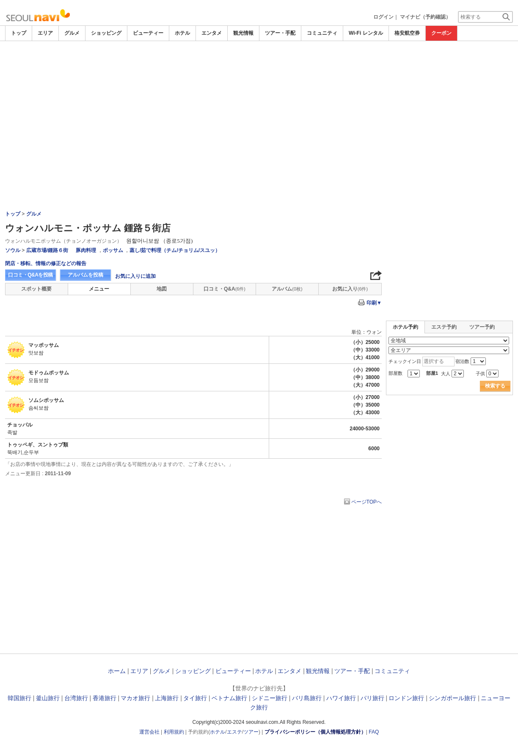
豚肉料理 (86, 250)
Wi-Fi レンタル (366, 33)
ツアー (251, 732)
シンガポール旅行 (452, 698)
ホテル (182, 33)
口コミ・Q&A (224, 289)
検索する (495, 386)
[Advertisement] (259, 104)
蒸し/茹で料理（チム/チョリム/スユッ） (175, 250)
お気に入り (350, 289)
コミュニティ (322, 33)
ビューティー (148, 33)
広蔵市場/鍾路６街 (47, 250)
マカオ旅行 (135, 698)
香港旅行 (104, 698)
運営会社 (149, 732)
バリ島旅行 (307, 698)
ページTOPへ (366, 502)
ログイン (383, 17)
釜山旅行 (48, 698)
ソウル (12, 250)
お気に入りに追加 (135, 276)
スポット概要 (36, 289)
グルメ (72, 33)
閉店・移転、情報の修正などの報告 (45, 263)
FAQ (374, 732)
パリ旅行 (372, 698)
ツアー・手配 (280, 33)
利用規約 (174, 732)
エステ (234, 732)
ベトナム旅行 (229, 698)
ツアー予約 (482, 327)
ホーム (117, 671)
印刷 (374, 303)
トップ (18, 33)
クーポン (441, 33)
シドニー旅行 (269, 698)
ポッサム (113, 250)
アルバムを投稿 (85, 275)
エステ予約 (444, 327)
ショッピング (106, 33)
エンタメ (211, 33)
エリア (45, 33)
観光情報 (243, 33)
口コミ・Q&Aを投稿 (30, 275)
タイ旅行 (195, 698)
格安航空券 (407, 33)
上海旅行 (167, 698)
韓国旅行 (19, 698)
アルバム (287, 289)
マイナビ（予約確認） (425, 17)
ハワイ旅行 (341, 698)
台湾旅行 (76, 698)
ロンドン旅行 (406, 698)
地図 (162, 289)
